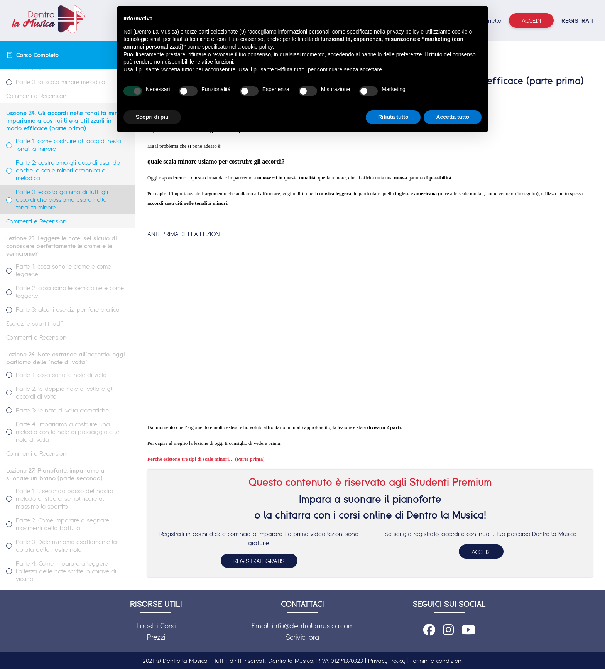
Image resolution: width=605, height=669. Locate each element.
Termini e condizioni (437, 660)
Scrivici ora (302, 637)
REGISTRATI (577, 20)
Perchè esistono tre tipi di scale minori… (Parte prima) (206, 459)
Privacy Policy (387, 660)
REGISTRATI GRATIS (259, 561)
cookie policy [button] (257, 47)
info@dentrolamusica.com (313, 625)
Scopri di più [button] (152, 117)
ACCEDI (481, 552)
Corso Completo (37, 55)
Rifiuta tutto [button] (393, 117)
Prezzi (156, 637)
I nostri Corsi (156, 625)
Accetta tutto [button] (452, 117)
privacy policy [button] (403, 32)
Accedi (531, 20)
